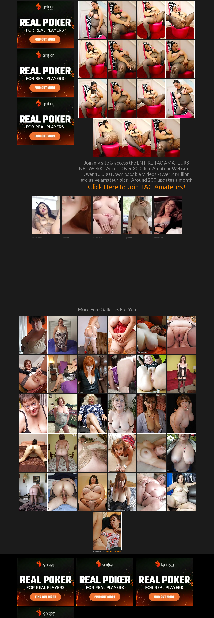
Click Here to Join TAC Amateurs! (136, 187)
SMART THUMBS (113, 499)
